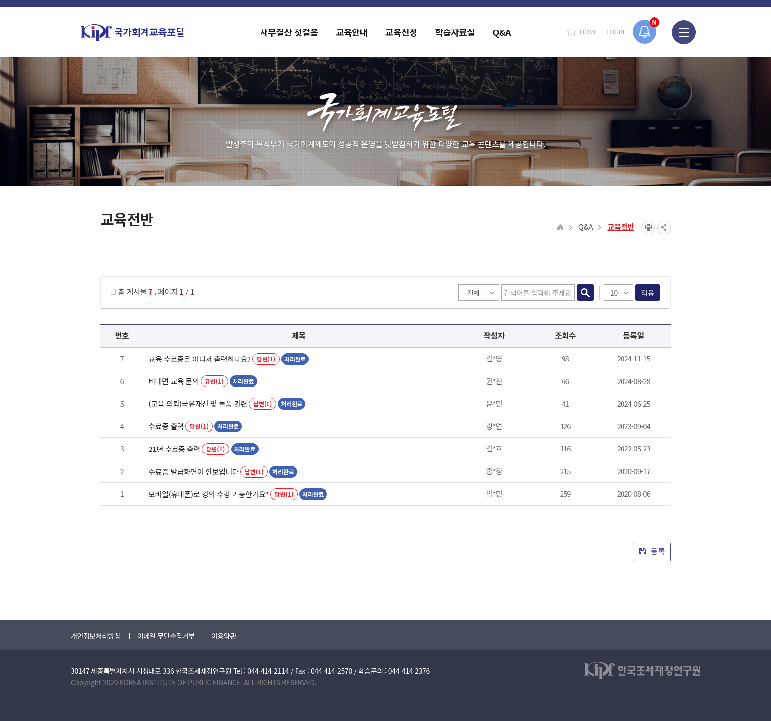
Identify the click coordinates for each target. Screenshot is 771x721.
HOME (588, 31)
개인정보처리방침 (95, 636)
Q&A (585, 226)
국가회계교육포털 (132, 32)
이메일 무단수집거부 (166, 636)
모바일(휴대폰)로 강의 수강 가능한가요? (208, 494)
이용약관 (223, 636)
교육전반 (620, 226)
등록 (652, 551)
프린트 (648, 227)
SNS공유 (664, 227)
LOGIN (615, 31)
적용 (648, 293)
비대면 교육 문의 (173, 381)
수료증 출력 (165, 426)
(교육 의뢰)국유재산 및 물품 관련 (197, 403)
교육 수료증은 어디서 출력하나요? (199, 359)
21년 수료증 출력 (174, 449)
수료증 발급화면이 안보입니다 (193, 471)
